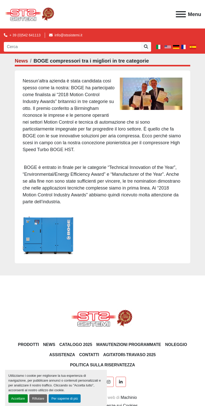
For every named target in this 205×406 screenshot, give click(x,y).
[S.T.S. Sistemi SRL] (102, 318)
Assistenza (62, 355)
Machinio (129, 397)
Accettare (18, 398)
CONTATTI (89, 355)
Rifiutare (38, 398)
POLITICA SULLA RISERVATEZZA (102, 365)
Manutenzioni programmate (128, 344)
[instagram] (109, 382)
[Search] (72, 47)
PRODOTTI (28, 344)
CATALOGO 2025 (75, 344)
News (21, 61)
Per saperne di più (64, 398)
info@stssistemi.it (68, 35)
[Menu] (181, 14)
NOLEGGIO (176, 344)
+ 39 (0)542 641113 (25, 35)
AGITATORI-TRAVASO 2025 (129, 355)
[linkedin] (121, 382)
